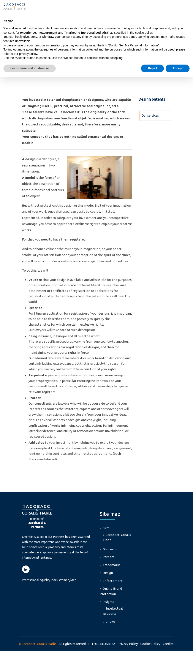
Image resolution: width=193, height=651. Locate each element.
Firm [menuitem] (106, 528)
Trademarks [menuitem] (111, 565)
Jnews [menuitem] (110, 621)
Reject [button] (152, 68)
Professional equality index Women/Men (49, 580)
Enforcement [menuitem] (113, 581)
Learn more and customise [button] (29, 68)
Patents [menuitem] (108, 557)
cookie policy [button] (143, 32)
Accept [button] (177, 68)
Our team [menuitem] (110, 549)
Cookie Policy (150, 644)
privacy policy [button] (28, 53)
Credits (168, 644)
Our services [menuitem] (150, 115)
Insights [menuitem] (108, 601)
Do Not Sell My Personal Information (133, 45)
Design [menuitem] (108, 573)
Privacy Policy (127, 644)
